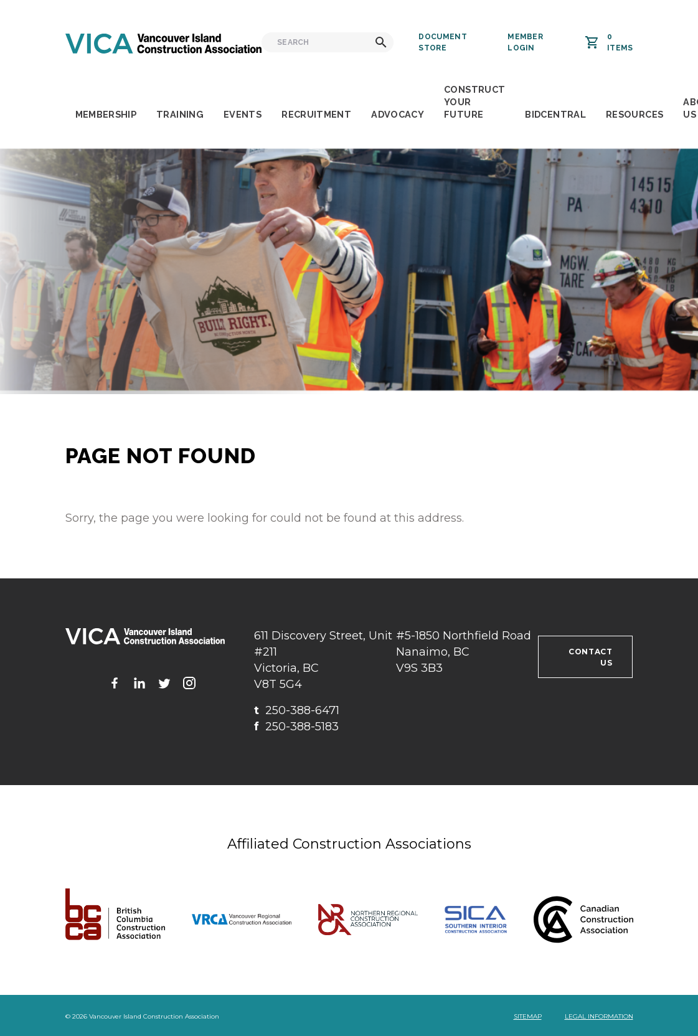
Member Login (525, 42)
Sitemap (528, 1016)
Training (180, 114)
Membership (106, 114)
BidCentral (555, 114)
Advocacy (397, 114)
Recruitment (316, 114)
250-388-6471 (296, 710)
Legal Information (599, 1016)
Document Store (442, 42)
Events (243, 114)
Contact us (590, 657)
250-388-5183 (296, 726)
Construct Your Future (474, 102)
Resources (634, 114)
